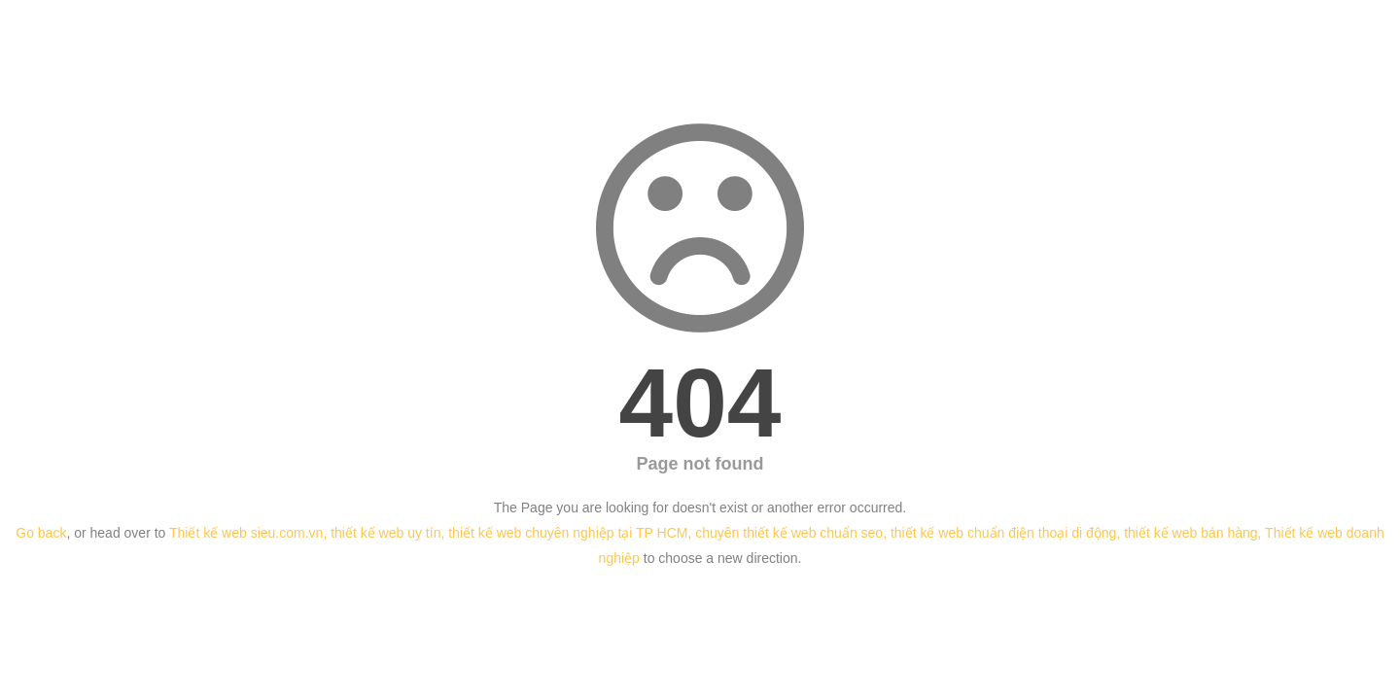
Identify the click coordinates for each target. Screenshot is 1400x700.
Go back (41, 533)
